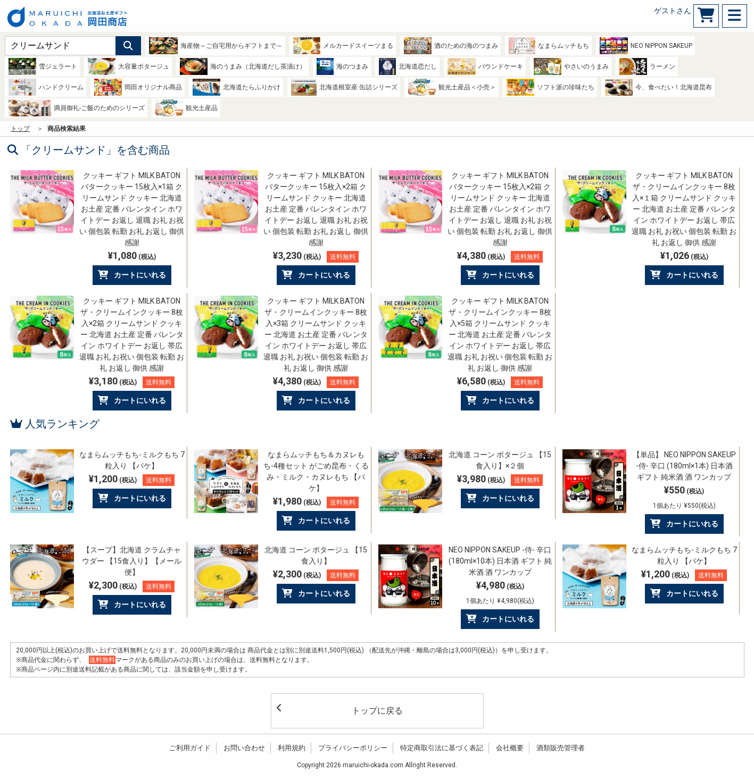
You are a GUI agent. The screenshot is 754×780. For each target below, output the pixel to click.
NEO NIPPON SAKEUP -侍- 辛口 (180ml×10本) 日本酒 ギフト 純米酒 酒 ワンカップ (500, 561)
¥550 (684, 496)
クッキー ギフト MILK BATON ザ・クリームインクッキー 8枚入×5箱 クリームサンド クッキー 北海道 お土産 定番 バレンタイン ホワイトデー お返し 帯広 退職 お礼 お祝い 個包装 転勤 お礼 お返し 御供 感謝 (500, 334)
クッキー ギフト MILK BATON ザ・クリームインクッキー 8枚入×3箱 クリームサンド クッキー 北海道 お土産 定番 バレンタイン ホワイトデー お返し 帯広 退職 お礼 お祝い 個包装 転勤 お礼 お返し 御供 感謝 (315, 334)
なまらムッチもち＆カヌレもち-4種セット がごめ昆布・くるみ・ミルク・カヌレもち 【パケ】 (316, 471)
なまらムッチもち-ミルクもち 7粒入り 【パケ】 (132, 460)
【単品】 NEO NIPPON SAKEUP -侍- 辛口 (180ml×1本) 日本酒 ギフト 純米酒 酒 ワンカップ (684, 465)
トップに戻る (340, 709)
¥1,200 (132, 479)
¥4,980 (500, 592)
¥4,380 (500, 256)
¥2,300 (132, 586)
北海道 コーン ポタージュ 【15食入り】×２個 (500, 460)
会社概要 (510, 748)
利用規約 (291, 748)
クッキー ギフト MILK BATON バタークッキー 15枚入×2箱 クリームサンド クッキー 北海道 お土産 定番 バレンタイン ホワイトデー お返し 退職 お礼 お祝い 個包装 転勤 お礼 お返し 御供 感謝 (315, 209)
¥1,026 (684, 255)
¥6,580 (500, 381)
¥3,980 (500, 479)
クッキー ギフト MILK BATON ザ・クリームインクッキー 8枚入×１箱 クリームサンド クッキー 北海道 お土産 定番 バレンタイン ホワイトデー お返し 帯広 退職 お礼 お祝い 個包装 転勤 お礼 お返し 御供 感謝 (684, 209)
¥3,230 (316, 256)
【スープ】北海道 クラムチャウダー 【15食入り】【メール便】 (131, 561)
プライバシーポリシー (352, 748)
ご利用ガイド (190, 748)
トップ (20, 128)
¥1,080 (132, 255)
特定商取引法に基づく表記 (441, 748)
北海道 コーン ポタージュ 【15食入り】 (315, 555)
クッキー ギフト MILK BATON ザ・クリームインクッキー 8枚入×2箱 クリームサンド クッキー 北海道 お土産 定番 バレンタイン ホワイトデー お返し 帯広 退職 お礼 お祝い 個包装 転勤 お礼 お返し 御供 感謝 (131, 334)
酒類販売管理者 (560, 748)
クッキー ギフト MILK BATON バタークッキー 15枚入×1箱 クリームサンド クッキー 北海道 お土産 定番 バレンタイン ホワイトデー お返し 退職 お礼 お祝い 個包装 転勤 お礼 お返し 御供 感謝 (131, 209)
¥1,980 (316, 502)
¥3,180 (132, 381)
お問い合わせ (244, 748)
